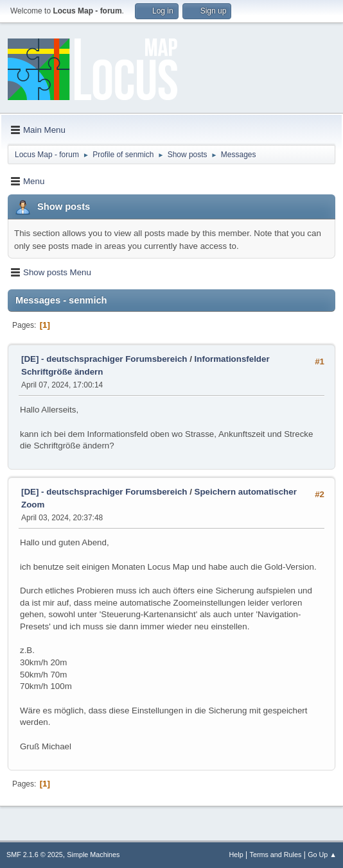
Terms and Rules (276, 854)
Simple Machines (93, 854)
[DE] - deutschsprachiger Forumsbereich (104, 359)
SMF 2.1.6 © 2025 (34, 854)
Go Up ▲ (322, 854)
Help (236, 854)
